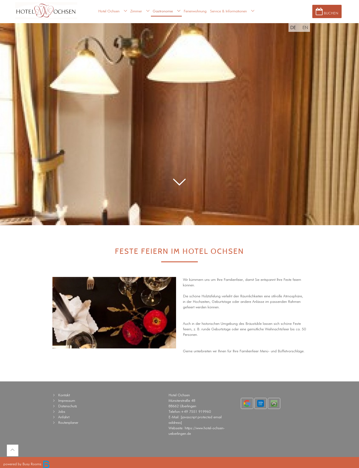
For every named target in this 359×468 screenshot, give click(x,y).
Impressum (66, 400)
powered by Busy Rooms (26, 464)
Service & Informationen (228, 11)
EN (305, 27)
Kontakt (64, 395)
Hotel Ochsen (109, 11)
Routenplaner (68, 422)
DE (293, 27)
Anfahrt (63, 417)
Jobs (61, 411)
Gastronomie (163, 11)
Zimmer (136, 11)
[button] (179, 195)
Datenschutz (67, 406)
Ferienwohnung (195, 11)
